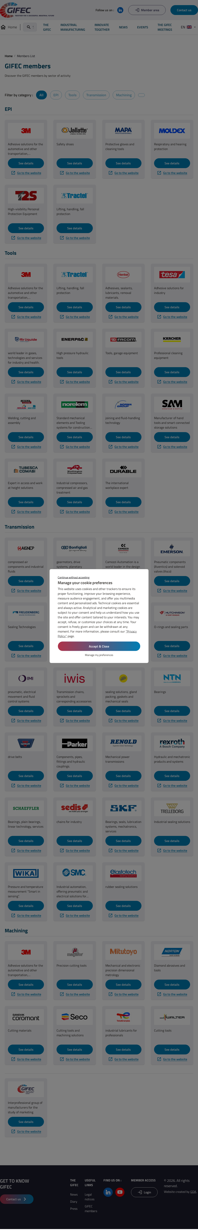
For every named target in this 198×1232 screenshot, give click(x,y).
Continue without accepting (73, 577)
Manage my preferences (99, 655)
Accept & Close (99, 646)
